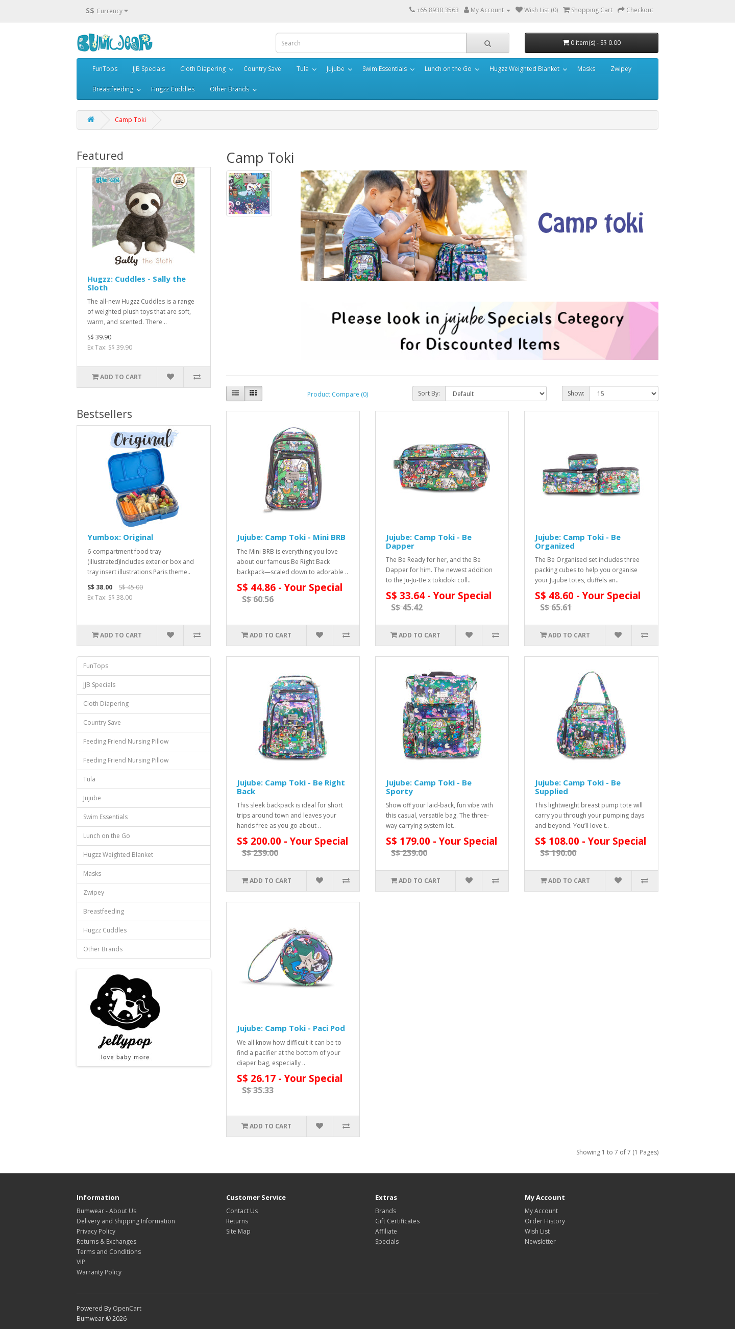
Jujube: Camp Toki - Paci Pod (291, 1028)
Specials (387, 1241)
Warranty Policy (99, 1272)
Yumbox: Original (120, 537)
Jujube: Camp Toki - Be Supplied (578, 786)
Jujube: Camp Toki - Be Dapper (429, 541)
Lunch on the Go (448, 68)
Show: (576, 393)
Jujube (336, 68)
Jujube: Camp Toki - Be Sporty (429, 786)
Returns (237, 1221)
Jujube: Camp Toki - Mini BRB (291, 537)
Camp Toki (130, 119)
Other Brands (229, 89)
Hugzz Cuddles (172, 89)
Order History (545, 1221)
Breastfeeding (112, 89)
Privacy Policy (96, 1231)
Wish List (537, 1231)
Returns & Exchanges (106, 1241)
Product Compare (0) (337, 394)
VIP (81, 1262)
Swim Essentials (384, 68)
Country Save (262, 68)
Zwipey (620, 68)
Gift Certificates (397, 1221)
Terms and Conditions (109, 1251)
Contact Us (242, 1211)
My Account (541, 1211)
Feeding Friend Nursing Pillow (125, 741)
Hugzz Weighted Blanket (524, 68)
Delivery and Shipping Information (126, 1221)
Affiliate (386, 1231)
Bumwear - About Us (106, 1211)
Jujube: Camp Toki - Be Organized (578, 541)
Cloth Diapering (203, 68)
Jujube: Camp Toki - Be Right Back (291, 786)
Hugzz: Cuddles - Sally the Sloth (136, 283)
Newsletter (540, 1241)
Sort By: (429, 393)
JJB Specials (149, 68)
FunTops (104, 68)
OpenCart (127, 1308)
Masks (586, 68)
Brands (385, 1211)
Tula (303, 68)
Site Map (238, 1231)
